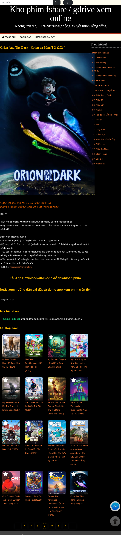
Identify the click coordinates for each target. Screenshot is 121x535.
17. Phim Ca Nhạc (100, 149)
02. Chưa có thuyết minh (106, 90)
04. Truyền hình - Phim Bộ (104, 75)
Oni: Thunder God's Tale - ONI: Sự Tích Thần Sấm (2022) (11, 500)
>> (72, 525)
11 (59, 525)
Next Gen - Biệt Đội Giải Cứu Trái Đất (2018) (34, 406)
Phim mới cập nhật (100, 53)
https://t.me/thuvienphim (21, 267)
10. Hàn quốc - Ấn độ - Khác (105, 115)
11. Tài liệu (97, 120)
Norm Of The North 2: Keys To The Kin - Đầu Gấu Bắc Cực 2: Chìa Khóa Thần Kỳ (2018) (57, 453)
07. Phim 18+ (98, 100)
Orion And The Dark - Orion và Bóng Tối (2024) (77, 500)
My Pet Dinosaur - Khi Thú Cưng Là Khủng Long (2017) (11, 406)
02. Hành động (99, 62)
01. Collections (99, 57)
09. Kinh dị (97, 110)
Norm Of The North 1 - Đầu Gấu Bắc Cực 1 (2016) (33, 449)
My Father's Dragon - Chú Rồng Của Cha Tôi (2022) (57, 363)
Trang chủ (9, 37)
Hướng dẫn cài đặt (45, 37)
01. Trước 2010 (102, 85)
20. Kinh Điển (98, 164)
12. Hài (95, 124)
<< (18, 525)
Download (25, 37)
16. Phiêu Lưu (98, 144)
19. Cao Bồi (97, 159)
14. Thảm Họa (98, 134)
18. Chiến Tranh (99, 154)
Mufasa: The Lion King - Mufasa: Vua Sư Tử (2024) (11, 363)
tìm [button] (56, 2)
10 (52, 525)
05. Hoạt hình (98, 80)
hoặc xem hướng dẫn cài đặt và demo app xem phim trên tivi (45, 289)
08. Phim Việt (98, 105)
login (68, 2)
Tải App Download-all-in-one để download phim (45, 278)
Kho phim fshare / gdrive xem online (60, 13)
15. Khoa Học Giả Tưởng (103, 139)
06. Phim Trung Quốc (102, 95)
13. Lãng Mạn (98, 129)
